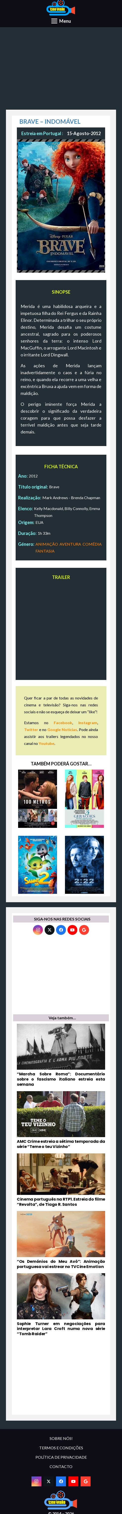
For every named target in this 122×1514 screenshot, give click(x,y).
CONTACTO (61, 1466)
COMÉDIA (92, 544)
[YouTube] (72, 930)
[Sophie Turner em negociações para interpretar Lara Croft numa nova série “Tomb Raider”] (61, 1305)
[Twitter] (50, 930)
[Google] (84, 930)
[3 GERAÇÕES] (84, 799)
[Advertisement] (61, 70)
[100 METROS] (37, 799)
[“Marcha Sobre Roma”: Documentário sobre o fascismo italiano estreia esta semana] (61, 1055)
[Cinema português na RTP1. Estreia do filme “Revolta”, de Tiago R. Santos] (61, 1180)
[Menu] (61, 21)
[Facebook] (61, 930)
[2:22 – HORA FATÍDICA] (84, 865)
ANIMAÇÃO (46, 544)
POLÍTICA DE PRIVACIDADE (61, 1457)
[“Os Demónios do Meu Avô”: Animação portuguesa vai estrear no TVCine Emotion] (61, 1240)
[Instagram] (38, 930)
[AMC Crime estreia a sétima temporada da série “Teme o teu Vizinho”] (61, 1120)
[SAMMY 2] (37, 865)
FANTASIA (45, 551)
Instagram (87, 722)
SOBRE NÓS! (61, 1438)
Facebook (63, 722)
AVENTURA (70, 544)
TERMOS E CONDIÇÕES (61, 1447)
